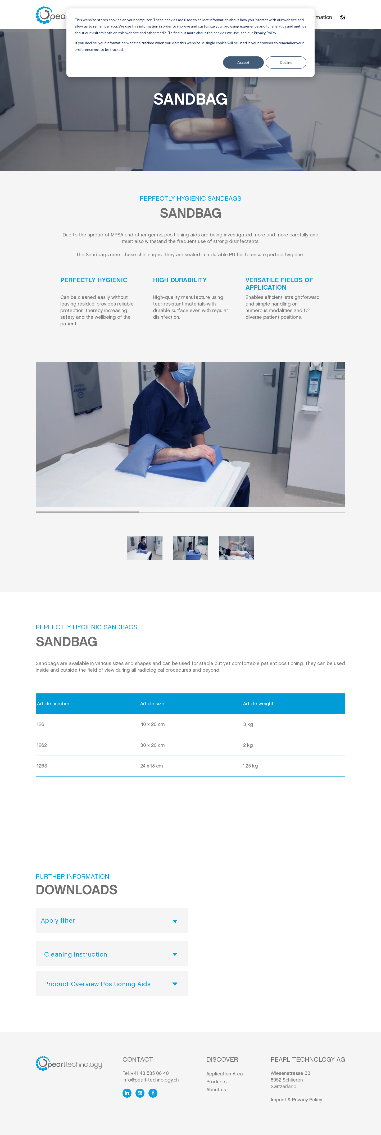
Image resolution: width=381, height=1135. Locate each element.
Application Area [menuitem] (224, 1074)
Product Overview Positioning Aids (97, 984)
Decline (286, 62)
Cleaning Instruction (75, 955)
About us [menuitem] (216, 1090)
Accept (243, 62)
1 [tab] (87, 512)
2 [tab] (190, 512)
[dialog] (190, 42)
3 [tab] (293, 512)
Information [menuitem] (318, 17)
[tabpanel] (190, 434)
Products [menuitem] (216, 1082)
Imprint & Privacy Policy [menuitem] (296, 1100)
